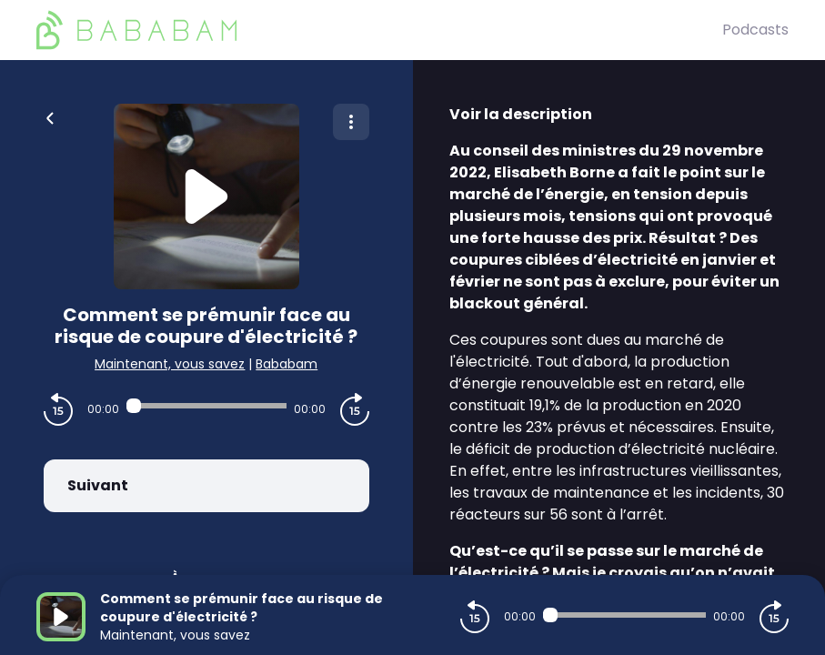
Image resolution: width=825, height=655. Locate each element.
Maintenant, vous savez (170, 364)
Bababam (286, 364)
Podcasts (755, 29)
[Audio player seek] (206, 406)
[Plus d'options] (351, 122)
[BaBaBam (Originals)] (379, 30)
